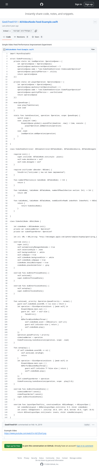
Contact (65, 458)
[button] (36, 31)
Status (41, 458)
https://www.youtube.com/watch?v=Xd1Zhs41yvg (25, 433)
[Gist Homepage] (41, 4)
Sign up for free (13, 446)
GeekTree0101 (10, 21)
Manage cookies (76, 458)
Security (34, 458)
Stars (37, 37)
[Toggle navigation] (6, 4)
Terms (19, 458)
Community (50, 458)
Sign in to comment (85, 446)
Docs (58, 458)
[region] (49, 235)
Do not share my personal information (50, 460)
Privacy (26, 458)
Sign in (78, 4)
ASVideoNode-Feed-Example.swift (39, 21)
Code (7, 37)
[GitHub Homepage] (41, 464)
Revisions (21, 37)
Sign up (89, 4)
